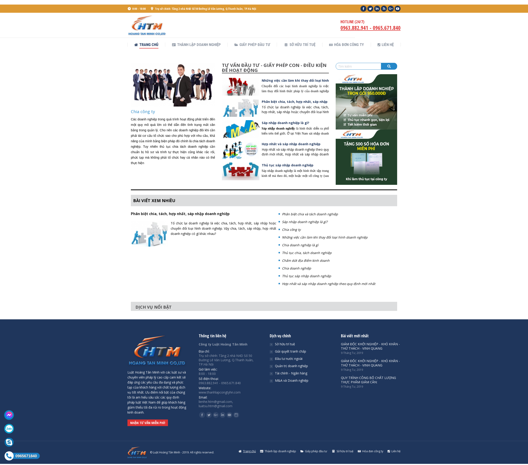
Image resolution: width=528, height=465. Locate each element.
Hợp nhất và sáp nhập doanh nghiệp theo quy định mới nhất (328, 284)
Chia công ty (143, 111)
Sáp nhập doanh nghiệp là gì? (285, 123)
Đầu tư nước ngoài (288, 358)
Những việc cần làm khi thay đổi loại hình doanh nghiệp (325, 237)
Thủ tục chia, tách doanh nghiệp (307, 253)
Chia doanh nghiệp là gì (300, 245)
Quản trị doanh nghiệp (291, 366)
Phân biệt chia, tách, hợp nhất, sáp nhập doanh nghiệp (180, 213)
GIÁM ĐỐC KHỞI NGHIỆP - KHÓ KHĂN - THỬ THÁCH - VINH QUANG (370, 346)
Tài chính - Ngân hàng (291, 373)
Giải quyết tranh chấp (290, 351)
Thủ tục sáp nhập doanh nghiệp (287, 165)
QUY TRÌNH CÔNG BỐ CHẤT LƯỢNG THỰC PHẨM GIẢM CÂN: (368, 380)
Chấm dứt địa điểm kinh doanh (306, 260)
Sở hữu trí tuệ (285, 344)
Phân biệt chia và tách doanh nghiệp (310, 214)
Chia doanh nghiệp (296, 268)
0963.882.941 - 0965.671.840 (370, 27)
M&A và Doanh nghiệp (291, 380)
